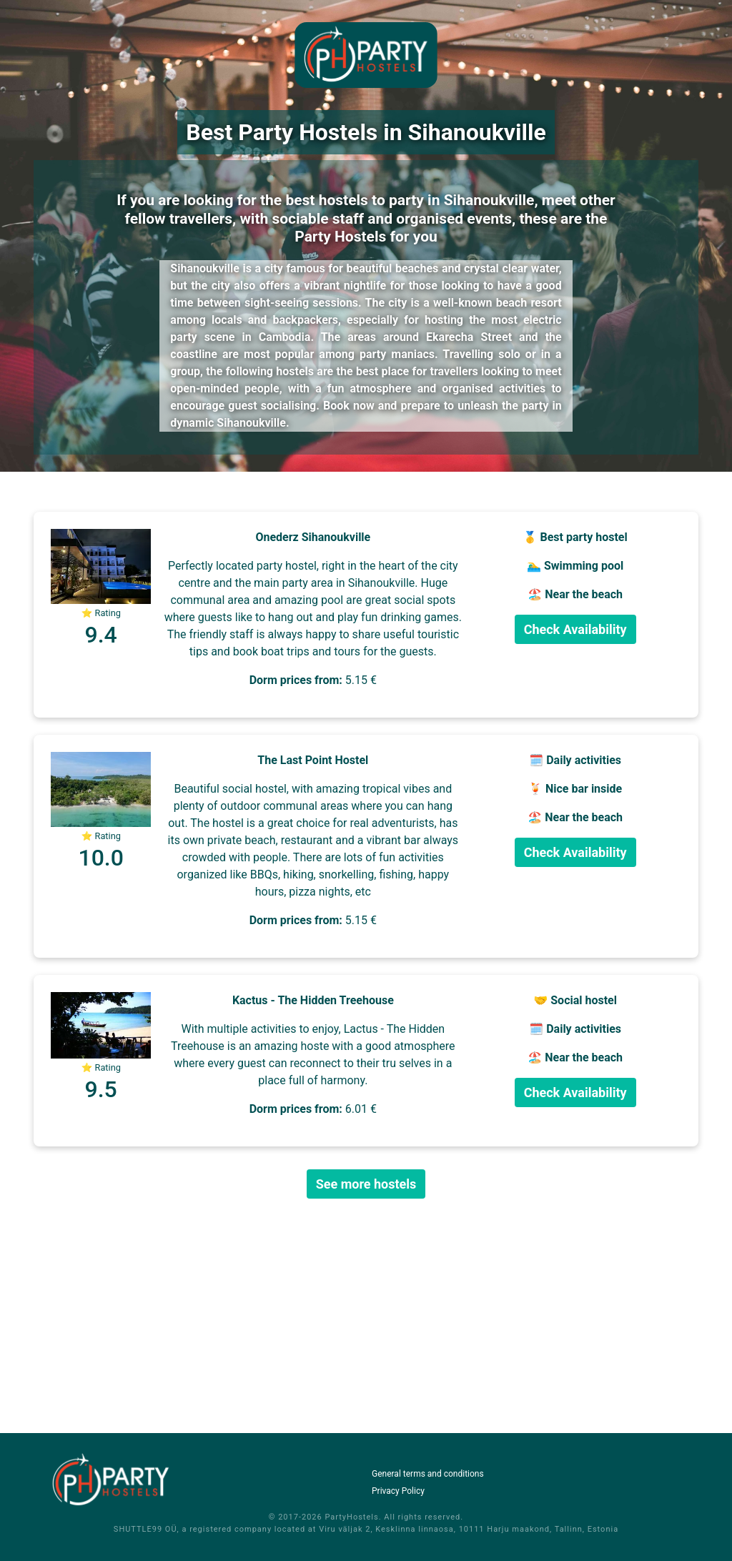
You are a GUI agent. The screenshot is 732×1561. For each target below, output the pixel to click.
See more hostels (366, 1183)
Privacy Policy (398, 1491)
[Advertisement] (366, 1316)
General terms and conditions (428, 1474)
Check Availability (575, 629)
